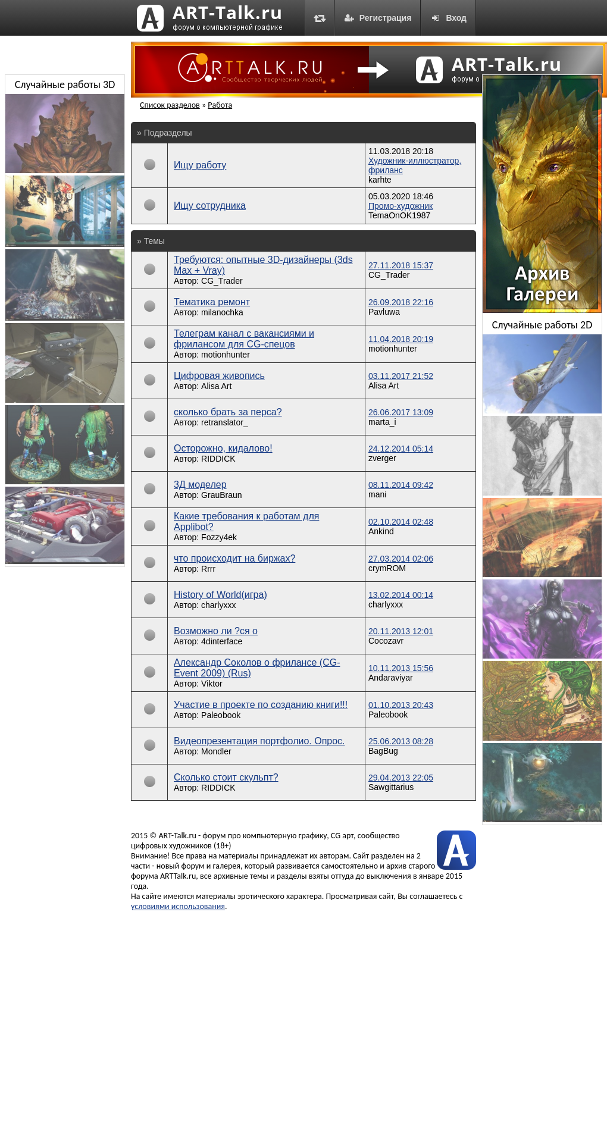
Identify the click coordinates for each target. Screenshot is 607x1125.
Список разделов (170, 105)
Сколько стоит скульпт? (226, 777)
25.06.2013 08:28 (400, 741)
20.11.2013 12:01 (400, 631)
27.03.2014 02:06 (400, 558)
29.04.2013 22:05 (400, 777)
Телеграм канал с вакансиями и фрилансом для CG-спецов (244, 338)
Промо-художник (400, 206)
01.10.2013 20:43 (400, 705)
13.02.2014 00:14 (400, 595)
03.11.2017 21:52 (400, 376)
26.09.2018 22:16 (400, 302)
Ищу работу (200, 165)
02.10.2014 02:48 (400, 522)
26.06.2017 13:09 (400, 412)
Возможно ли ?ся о (216, 631)
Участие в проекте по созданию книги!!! (261, 705)
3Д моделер (200, 485)
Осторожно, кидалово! (223, 448)
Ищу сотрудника (210, 205)
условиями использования (178, 906)
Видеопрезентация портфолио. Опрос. (259, 741)
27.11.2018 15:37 (400, 265)
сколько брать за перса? (228, 412)
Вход (448, 18)
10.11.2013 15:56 (400, 668)
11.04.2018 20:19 (400, 339)
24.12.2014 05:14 (400, 448)
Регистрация (378, 18)
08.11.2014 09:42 (400, 485)
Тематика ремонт (212, 302)
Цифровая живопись (219, 376)
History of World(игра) (220, 595)
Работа (220, 105)
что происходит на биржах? (234, 558)
